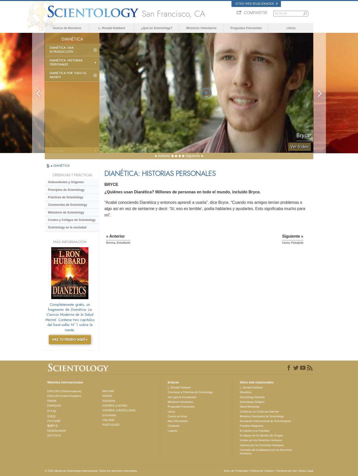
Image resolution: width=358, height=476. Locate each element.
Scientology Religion (252, 401)
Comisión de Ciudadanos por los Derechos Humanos (266, 451)
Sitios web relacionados (256, 3)
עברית (51, 411)
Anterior (164, 156)
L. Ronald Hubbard (111, 28)
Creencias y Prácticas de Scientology (190, 392)
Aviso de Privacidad (236, 470)
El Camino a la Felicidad (254, 430)
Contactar (173, 425)
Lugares (173, 430)
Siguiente (192, 156)
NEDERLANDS (56, 430)
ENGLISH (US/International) (64, 391)
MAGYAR (108, 391)
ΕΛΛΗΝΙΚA (109, 415)
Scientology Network (252, 397)
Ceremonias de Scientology (67, 205)
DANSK (52, 400)
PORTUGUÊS (111, 424)
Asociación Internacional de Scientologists (265, 421)
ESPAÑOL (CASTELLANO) (119, 410)
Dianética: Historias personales (66, 62)
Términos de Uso (286, 470)
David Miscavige (250, 406)
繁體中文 (52, 425)
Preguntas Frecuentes (246, 28)
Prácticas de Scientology (65, 197)
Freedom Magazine (251, 425)
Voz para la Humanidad (182, 397)
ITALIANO (108, 420)
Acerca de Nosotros (67, 28)
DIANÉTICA (61, 165)
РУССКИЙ (53, 421)
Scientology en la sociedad (67, 227)
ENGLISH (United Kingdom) (64, 395)
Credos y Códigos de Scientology (71, 220)
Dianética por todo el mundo (68, 75)
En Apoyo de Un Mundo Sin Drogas (261, 435)
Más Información (178, 421)
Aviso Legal (306, 470)
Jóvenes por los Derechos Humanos (262, 445)
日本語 (51, 416)
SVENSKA (108, 400)
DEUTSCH (53, 435)
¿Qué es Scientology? (156, 28)
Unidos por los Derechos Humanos (261, 440)
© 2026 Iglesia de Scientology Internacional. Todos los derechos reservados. (91, 470)
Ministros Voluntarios (201, 28)
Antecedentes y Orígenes (66, 182)
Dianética (245, 392)
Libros (291, 28)
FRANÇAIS (54, 405)
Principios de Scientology (66, 190)
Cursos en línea (177, 416)
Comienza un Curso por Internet (259, 411)
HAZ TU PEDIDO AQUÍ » (70, 339)
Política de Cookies (261, 470)
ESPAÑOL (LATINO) (114, 405)
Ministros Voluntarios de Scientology (262, 416)
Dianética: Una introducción (62, 50)
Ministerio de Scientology (66, 212)
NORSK (107, 395)
